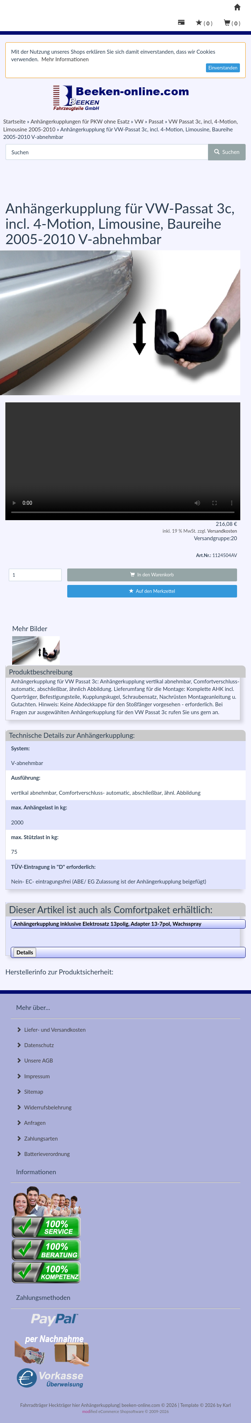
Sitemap (29, 1091)
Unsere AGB (34, 1060)
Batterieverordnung (43, 1154)
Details (24, 952)
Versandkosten (222, 531)
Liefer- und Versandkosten (51, 1029)
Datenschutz (35, 1045)
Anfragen (31, 1122)
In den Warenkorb (152, 574)
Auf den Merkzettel (152, 591)
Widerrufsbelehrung (44, 1107)
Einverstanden (222, 68)
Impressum (33, 1076)
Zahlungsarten (37, 1138)
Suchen (227, 152)
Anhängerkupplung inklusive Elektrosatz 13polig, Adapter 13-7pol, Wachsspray (107, 923)
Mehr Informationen (65, 59)
